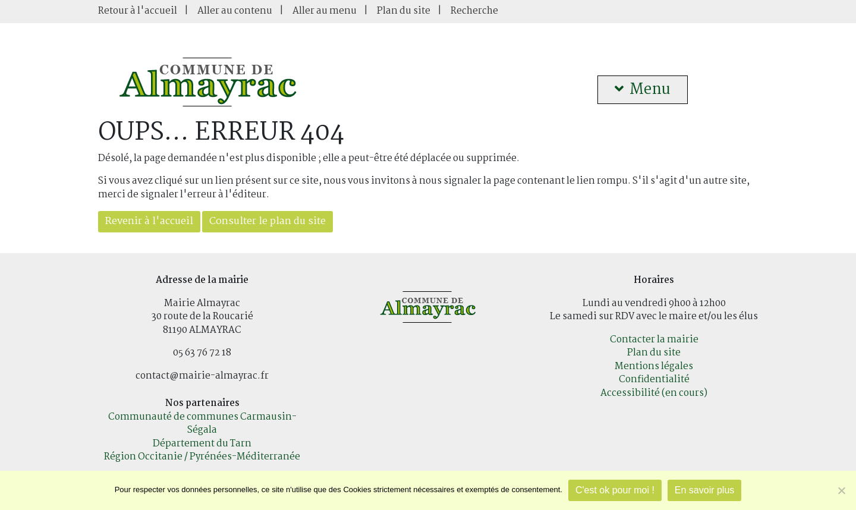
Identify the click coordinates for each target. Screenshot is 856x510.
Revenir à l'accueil (149, 221)
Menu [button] (643, 90)
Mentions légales (654, 366)
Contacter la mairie (654, 339)
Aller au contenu (234, 11)
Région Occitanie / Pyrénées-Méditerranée (202, 456)
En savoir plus (705, 490)
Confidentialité (654, 379)
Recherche (474, 11)
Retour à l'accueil (137, 11)
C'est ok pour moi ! (614, 490)
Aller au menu (324, 11)
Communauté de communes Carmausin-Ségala (202, 424)
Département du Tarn (202, 443)
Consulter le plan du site (267, 221)
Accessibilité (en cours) (653, 393)
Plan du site (403, 11)
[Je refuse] (841, 490)
